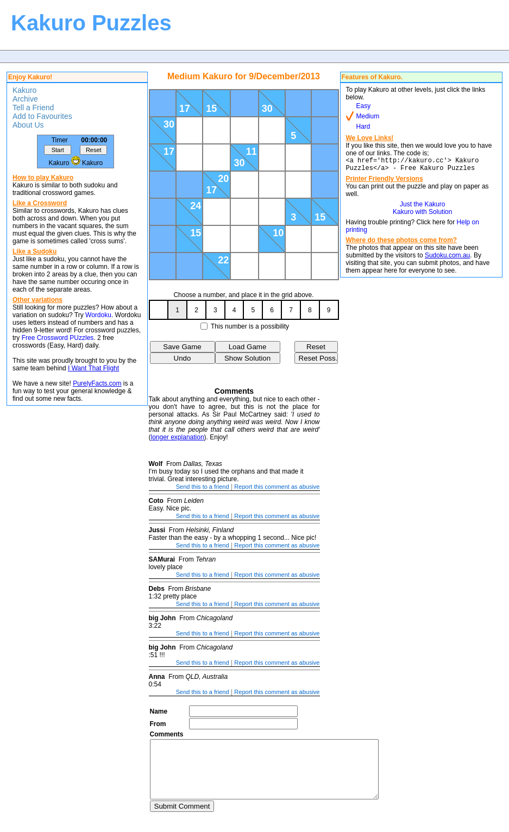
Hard (363, 126)
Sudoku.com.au (447, 258)
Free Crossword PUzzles (58, 338)
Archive (25, 98)
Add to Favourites (42, 116)
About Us (28, 125)
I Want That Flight (93, 368)
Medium (368, 116)
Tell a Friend (33, 107)
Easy (363, 106)
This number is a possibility (250, 326)
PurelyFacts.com (97, 383)
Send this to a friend (202, 486)
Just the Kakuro (422, 207)
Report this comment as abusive (276, 486)
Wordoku (98, 315)
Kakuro (24, 90)
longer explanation (177, 437)
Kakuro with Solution (422, 215)
